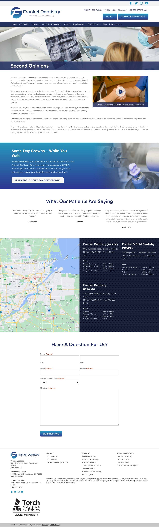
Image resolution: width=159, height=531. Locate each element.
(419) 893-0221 (111, 10)
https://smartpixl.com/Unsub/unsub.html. (62, 483)
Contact (67, 24)
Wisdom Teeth (123, 462)
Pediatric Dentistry (125, 456)
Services (34, 24)
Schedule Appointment (133, 16)
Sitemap (45, 525)
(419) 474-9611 (89, 10)
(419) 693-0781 (135, 10)
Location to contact (52, 378)
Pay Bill (110, 16)
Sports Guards (124, 459)
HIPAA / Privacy (55, 525)
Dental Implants (115, 24)
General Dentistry (89, 456)
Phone (86, 368)
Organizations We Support (128, 465)
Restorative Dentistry (90, 459)
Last (82, 362)
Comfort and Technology (92, 471)
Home (14, 24)
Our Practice (24, 24)
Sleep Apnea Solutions (91, 465)
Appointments (78, 24)
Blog (105, 24)
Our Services (52, 459)
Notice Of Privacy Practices (58, 462)
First (41, 362)
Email (46, 368)
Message (47, 388)
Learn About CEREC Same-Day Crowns (37, 180)
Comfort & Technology (51, 24)
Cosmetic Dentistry (89, 462)
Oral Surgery (87, 474)
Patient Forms (93, 24)
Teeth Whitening (88, 468)
